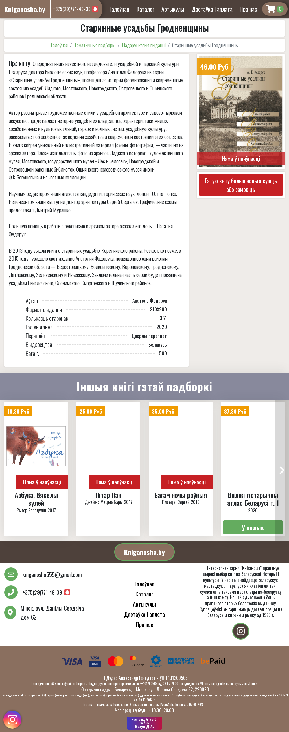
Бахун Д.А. (144, 723)
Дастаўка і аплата (212, 9)
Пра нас (248, 9)
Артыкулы (172, 9)
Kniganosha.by (144, 552)
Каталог (145, 9)
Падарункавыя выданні (144, 45)
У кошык (253, 527)
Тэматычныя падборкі (94, 45)
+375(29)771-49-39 (72, 9)
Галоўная (119, 9)
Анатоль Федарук (149, 300)
